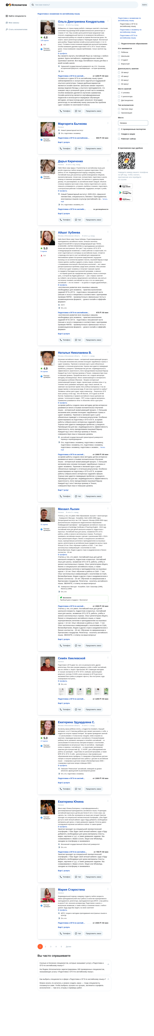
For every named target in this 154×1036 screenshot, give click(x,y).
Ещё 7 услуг (63, 490)
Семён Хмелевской (71, 658)
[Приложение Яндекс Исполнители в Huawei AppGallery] (125, 199)
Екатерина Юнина (70, 801)
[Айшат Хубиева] (48, 238)
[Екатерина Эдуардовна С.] (48, 728)
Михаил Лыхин (68, 509)
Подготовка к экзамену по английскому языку (130, 31)
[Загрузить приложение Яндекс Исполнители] (133, 160)
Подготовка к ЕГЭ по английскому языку (128, 36)
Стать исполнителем (16, 29)
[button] (65, 111)
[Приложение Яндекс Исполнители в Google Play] (125, 192)
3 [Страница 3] (50, 947)
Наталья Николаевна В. (75, 352)
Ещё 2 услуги (64, 213)
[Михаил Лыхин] (48, 514)
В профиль (62, 53)
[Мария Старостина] (48, 895)
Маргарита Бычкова (72, 123)
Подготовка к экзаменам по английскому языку (129, 19)
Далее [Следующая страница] (68, 947)
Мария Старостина (71, 889)
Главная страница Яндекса (7, 5)
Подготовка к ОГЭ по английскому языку (72, 76)
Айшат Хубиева (69, 232)
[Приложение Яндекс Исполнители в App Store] (125, 186)
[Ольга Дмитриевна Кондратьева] (48, 27)
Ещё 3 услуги (64, 334)
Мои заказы (12, 23)
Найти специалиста (16, 16)
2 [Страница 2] (45, 947)
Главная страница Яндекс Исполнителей (16, 5)
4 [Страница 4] (56, 947)
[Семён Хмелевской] (48, 664)
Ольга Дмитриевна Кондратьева (81, 21)
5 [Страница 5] (61, 947)
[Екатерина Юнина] (48, 807)
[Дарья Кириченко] (48, 167)
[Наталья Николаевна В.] (48, 358)
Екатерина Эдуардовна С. (76, 722)
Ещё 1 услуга (64, 142)
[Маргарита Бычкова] (48, 129)
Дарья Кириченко (70, 161)
